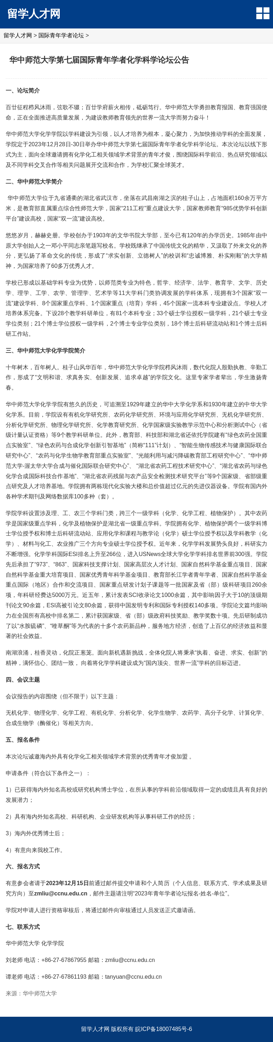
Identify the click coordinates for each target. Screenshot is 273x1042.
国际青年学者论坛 (61, 35)
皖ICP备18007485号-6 (163, 1029)
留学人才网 (33, 14)
